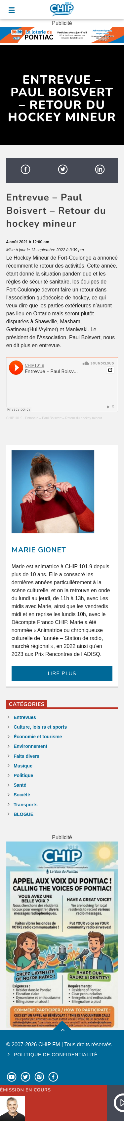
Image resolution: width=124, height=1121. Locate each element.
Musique (23, 765)
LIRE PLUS (62, 673)
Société (22, 794)
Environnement (30, 746)
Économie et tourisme (38, 736)
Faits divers (26, 756)
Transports (25, 804)
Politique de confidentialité (56, 1054)
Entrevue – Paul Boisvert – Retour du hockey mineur (63, 418)
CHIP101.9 (14, 418)
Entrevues (25, 717)
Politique (23, 775)
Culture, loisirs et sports (40, 727)
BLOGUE (23, 814)
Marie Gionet (39, 550)
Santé (20, 785)
